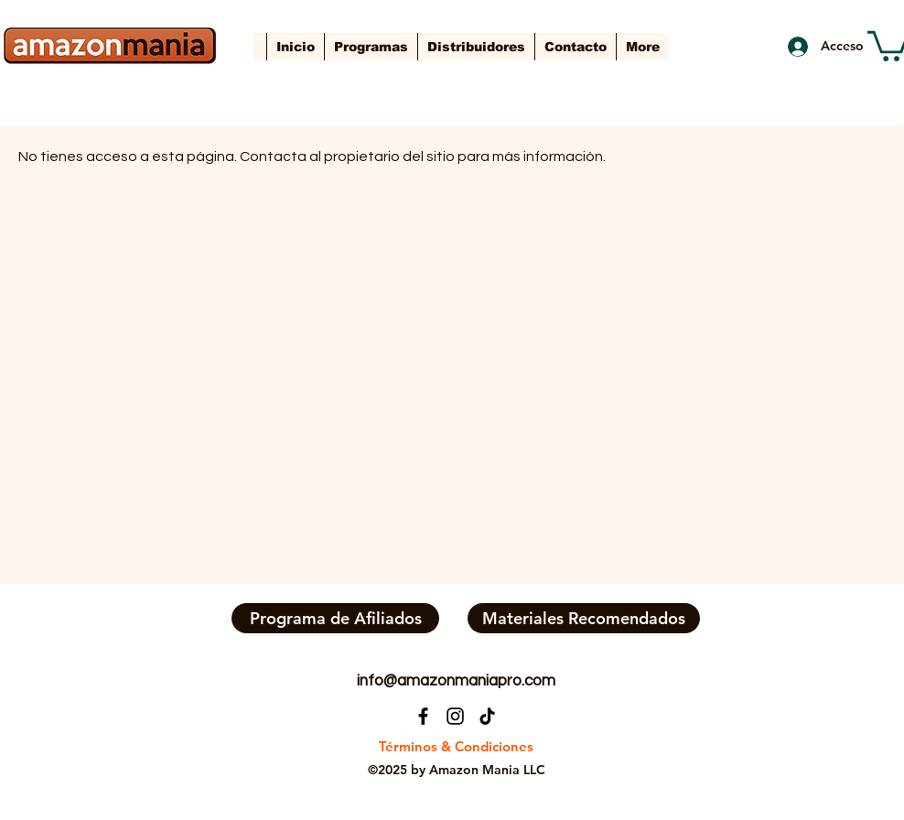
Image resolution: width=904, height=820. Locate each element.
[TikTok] (487, 716)
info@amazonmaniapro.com (456, 681)
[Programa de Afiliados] (335, 618)
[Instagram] (455, 716)
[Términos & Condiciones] (455, 746)
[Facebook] (423, 716)
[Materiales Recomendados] (584, 618)
